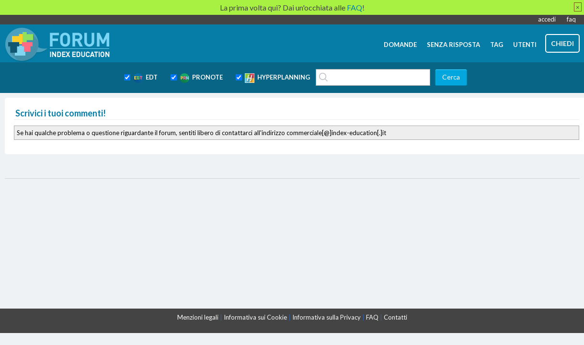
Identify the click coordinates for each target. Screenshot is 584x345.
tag (496, 44)
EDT (145, 78)
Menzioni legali (197, 317)
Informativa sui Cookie (255, 317)
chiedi (562, 43)
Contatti (395, 317)
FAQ (372, 317)
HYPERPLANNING (277, 78)
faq (571, 19)
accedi (547, 19)
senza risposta (453, 44)
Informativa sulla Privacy (326, 317)
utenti (525, 44)
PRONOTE (201, 78)
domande (400, 44)
